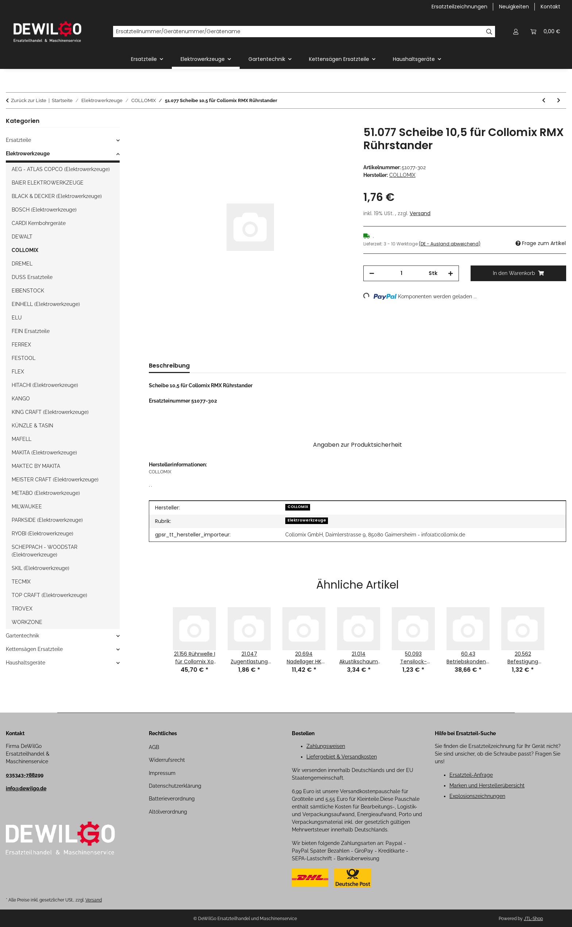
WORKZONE (27, 622)
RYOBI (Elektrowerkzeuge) (42, 533)
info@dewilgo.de (26, 788)
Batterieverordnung (172, 799)
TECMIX (21, 582)
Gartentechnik (22, 636)
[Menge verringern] (372, 273)
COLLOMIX (297, 506)
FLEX (18, 372)
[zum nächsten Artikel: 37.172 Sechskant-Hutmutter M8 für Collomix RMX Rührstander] (558, 100)
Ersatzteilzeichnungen (459, 6)
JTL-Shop (533, 918)
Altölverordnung (168, 812)
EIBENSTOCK (28, 291)
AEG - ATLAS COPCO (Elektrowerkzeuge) (61, 169)
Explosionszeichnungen (477, 796)
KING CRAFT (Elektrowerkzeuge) (50, 412)
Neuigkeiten (514, 6)
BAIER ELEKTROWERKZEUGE (48, 183)
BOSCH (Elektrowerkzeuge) (44, 210)
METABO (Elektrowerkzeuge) (46, 493)
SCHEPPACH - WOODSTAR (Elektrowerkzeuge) (44, 551)
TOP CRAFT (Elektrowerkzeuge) (49, 595)
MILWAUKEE (27, 506)
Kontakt (550, 6)
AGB (154, 747)
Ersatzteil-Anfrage (471, 775)
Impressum (162, 773)
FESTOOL (23, 358)
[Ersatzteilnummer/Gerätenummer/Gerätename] (298, 32)
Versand (420, 213)
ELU (17, 318)
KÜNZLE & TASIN (32, 425)
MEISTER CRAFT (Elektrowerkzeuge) (55, 479)
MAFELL (21, 439)
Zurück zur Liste (28, 100)
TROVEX (22, 609)
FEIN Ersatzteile (31, 331)
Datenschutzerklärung (175, 786)
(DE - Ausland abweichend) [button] (449, 244)
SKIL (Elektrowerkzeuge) (40, 568)
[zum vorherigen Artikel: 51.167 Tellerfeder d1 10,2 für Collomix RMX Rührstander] (543, 100)
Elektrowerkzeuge (306, 520)
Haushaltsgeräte (25, 663)
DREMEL (22, 264)
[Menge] (401, 273)
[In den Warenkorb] (155, 122)
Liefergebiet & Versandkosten (341, 757)
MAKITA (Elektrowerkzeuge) (44, 452)
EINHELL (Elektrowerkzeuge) (46, 304)
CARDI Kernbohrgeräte (39, 223)
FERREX (21, 345)
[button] (516, 31)
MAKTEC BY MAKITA (36, 466)
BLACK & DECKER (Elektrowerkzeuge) (57, 196)
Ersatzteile (18, 140)
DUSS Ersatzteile (32, 277)
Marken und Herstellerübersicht (487, 785)
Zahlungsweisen (325, 746)
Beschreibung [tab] (169, 365)
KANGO (21, 399)
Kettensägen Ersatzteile (34, 649)
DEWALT (22, 237)
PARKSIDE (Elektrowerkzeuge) (47, 520)
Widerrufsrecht (167, 760)
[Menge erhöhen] (450, 273)
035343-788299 (24, 775)
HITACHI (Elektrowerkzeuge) (45, 385)
